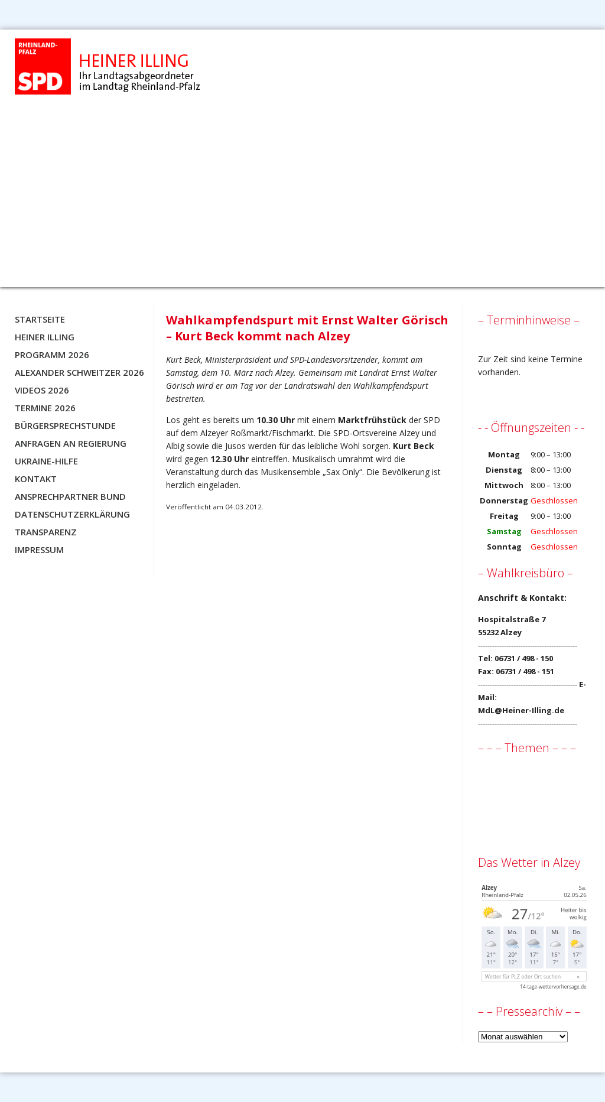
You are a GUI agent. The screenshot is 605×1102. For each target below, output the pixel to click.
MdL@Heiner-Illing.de (521, 710)
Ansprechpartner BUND (70, 496)
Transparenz (46, 532)
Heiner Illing (44, 337)
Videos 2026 (42, 390)
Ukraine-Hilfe (46, 461)
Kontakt (36, 479)
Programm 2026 (52, 354)
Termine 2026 (45, 408)
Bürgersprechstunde (65, 425)
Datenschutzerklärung (72, 514)
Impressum (39, 549)
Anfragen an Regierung (70, 443)
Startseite (40, 319)
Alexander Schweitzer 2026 (79, 372)
